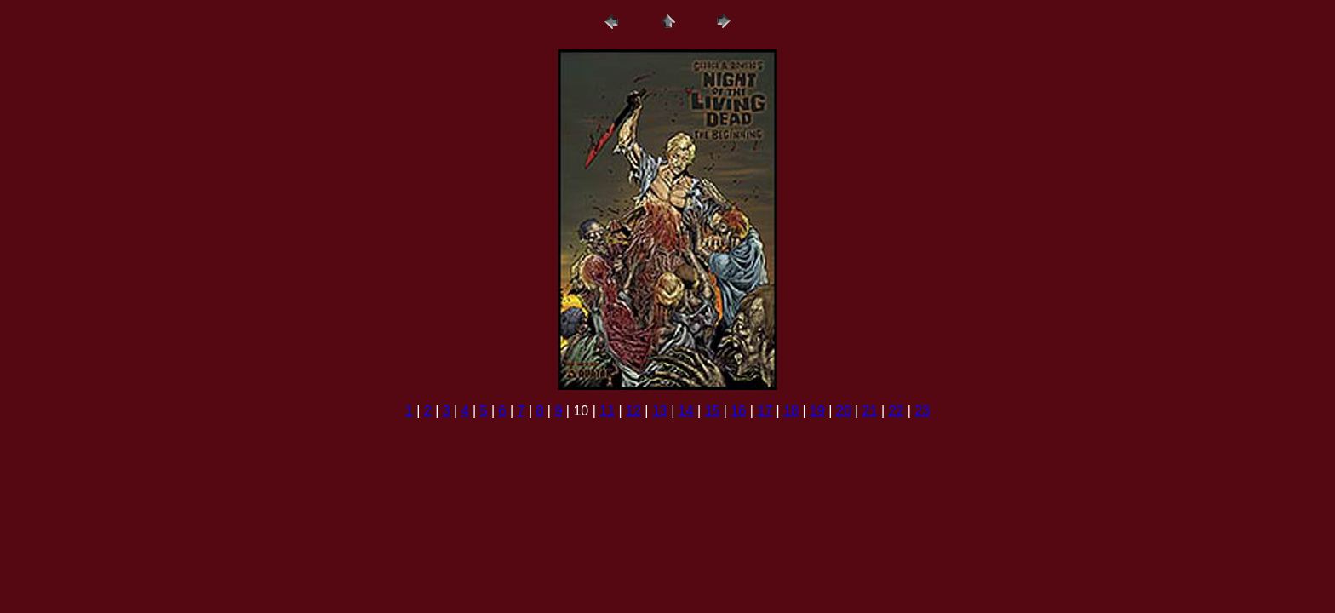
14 (686, 411)
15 (712, 411)
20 (843, 411)
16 (738, 411)
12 (633, 411)
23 (922, 411)
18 (791, 411)
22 (896, 411)
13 (660, 411)
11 (607, 411)
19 (817, 411)
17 (764, 411)
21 (870, 411)
